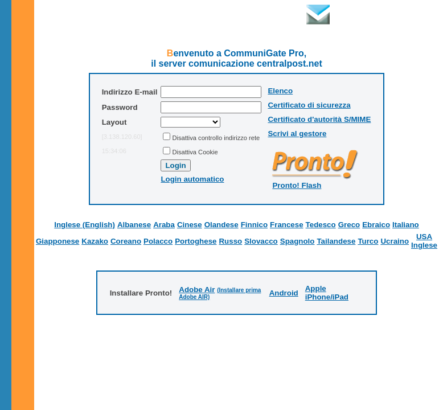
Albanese (134, 224)
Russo (230, 241)
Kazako (94, 241)
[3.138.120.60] (122, 136)
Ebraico (376, 224)
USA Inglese (424, 240)
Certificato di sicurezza (309, 105)
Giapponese (57, 241)
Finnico (254, 224)
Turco (368, 241)
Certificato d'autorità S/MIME (319, 119)
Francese (286, 224)
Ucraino (394, 241)
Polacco (158, 241)
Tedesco (321, 224)
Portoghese (195, 241)
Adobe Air (197, 289)
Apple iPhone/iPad (326, 292)
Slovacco (261, 241)
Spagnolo (297, 241)
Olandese (221, 224)
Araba (164, 224)
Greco (349, 224)
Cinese (189, 224)
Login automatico (192, 179)
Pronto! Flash (296, 185)
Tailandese (336, 241)
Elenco (280, 91)
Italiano (405, 224)
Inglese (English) (84, 224)
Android (283, 293)
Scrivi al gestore (297, 133)
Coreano (125, 241)
